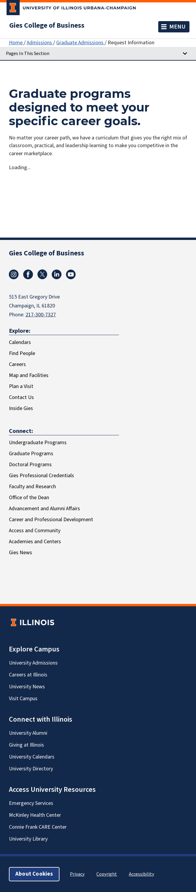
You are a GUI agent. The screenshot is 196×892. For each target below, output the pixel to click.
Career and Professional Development (51, 519)
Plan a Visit (21, 386)
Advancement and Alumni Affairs (44, 508)
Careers (17, 364)
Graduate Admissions (80, 42)
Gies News (20, 552)
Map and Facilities (28, 375)
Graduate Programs (31, 453)
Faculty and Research (32, 486)
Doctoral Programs (30, 464)
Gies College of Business (46, 25)
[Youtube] (70, 277)
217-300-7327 (41, 314)
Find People (22, 353)
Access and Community (34, 530)
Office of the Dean (29, 497)
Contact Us (21, 397)
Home (16, 42)
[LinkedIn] (56, 277)
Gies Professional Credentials (41, 475)
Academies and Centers (35, 541)
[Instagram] (13, 277)
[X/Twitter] (42, 277)
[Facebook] (28, 277)
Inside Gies (21, 408)
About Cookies (34, 874)
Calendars (20, 342)
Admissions (40, 42)
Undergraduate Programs (38, 442)
